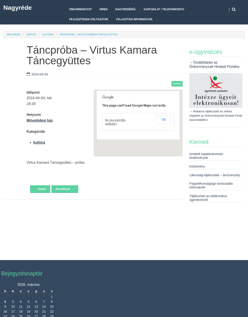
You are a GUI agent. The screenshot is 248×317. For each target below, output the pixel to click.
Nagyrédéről (125, 9)
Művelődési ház (40, 120)
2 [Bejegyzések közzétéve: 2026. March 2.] (5, 301)
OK (164, 119)
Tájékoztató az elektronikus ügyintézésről (208, 198)
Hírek (103, 9)
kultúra (48, 34)
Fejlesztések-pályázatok (88, 19)
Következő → (65, 189)
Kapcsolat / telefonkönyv (164, 9)
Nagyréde (17, 7)
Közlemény (197, 166)
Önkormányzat (80, 9)
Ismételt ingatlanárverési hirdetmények (206, 156)
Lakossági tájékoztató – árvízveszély (214, 175)
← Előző (40, 189)
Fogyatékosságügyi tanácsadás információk (211, 185)
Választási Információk (134, 19)
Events (31, 34)
